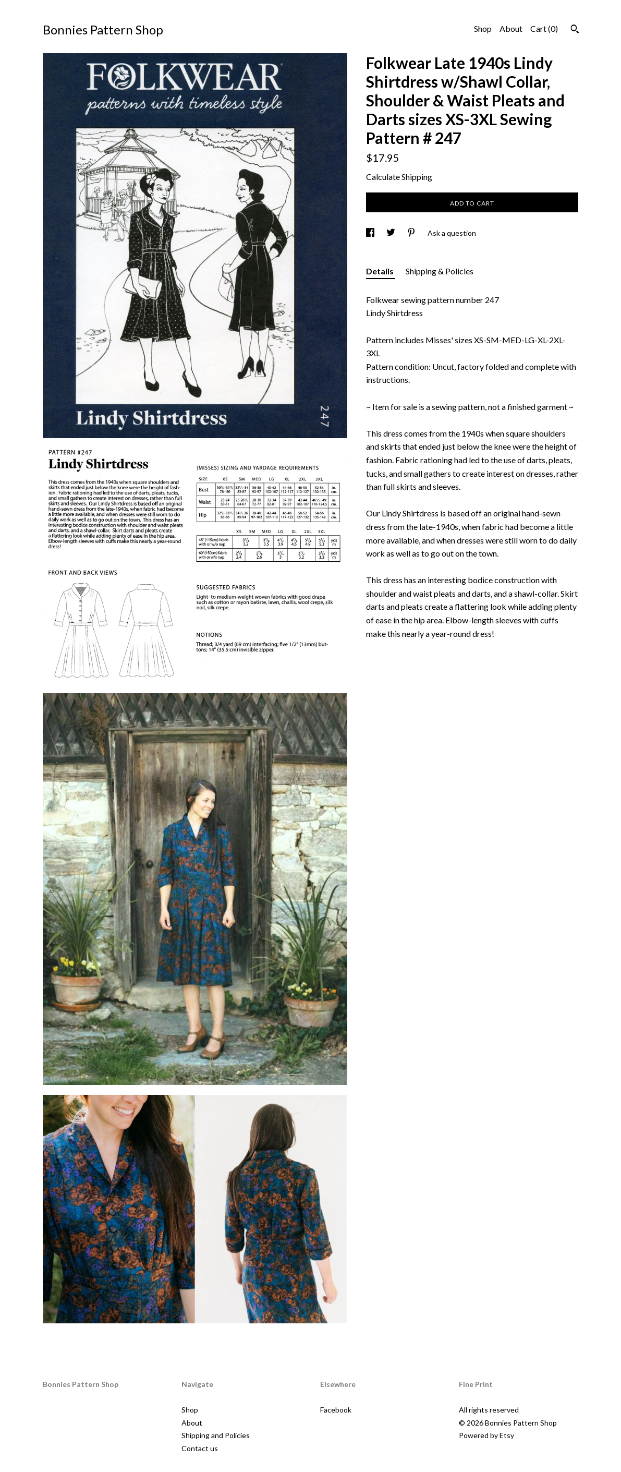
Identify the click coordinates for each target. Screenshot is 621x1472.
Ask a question (452, 232)
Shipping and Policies (215, 1435)
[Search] (575, 30)
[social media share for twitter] (391, 232)
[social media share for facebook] (371, 232)
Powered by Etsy (486, 1435)
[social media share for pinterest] (412, 232)
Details (380, 271)
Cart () (544, 28)
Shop (483, 28)
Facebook (335, 1409)
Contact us (199, 1448)
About (511, 28)
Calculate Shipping (399, 177)
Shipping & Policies (439, 271)
